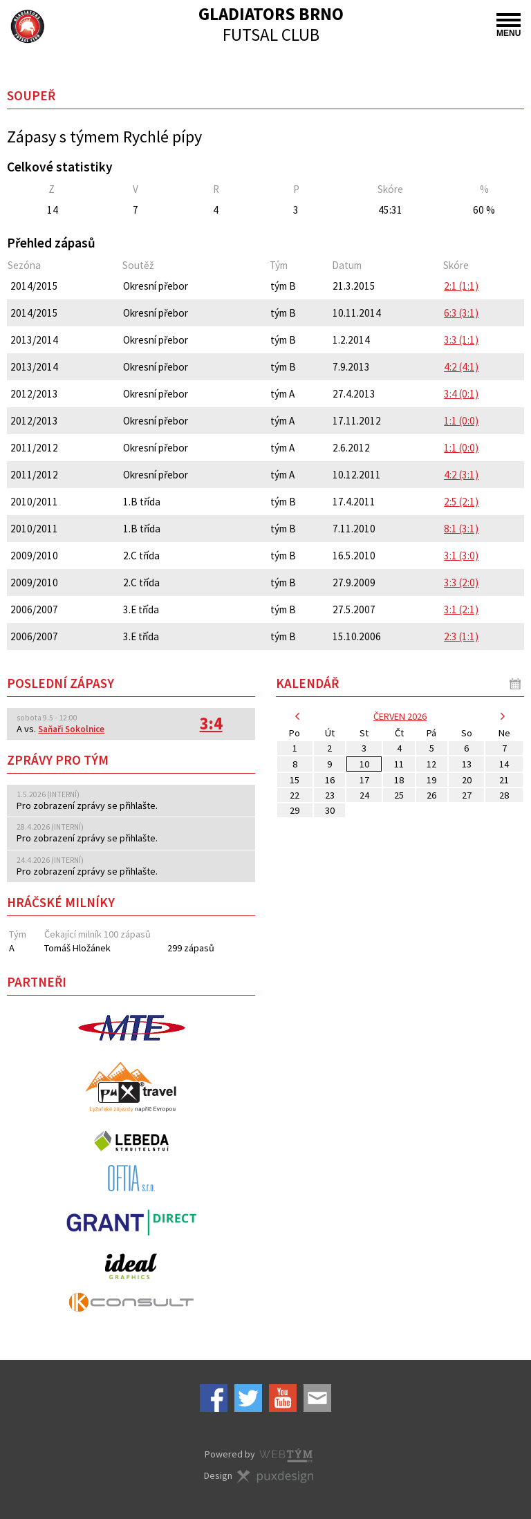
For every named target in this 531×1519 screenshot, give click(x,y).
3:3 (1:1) (461, 339)
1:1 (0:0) (461, 420)
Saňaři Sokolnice (71, 729)
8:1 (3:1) (461, 528)
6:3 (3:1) (461, 312)
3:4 (211, 723)
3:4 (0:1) (461, 393)
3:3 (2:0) (461, 582)
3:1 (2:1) (461, 609)
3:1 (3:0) (461, 555)
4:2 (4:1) (461, 366)
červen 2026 (400, 716)
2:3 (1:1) (461, 636)
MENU (508, 25)
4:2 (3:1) (461, 474)
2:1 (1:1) (461, 285)
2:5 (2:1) (461, 501)
